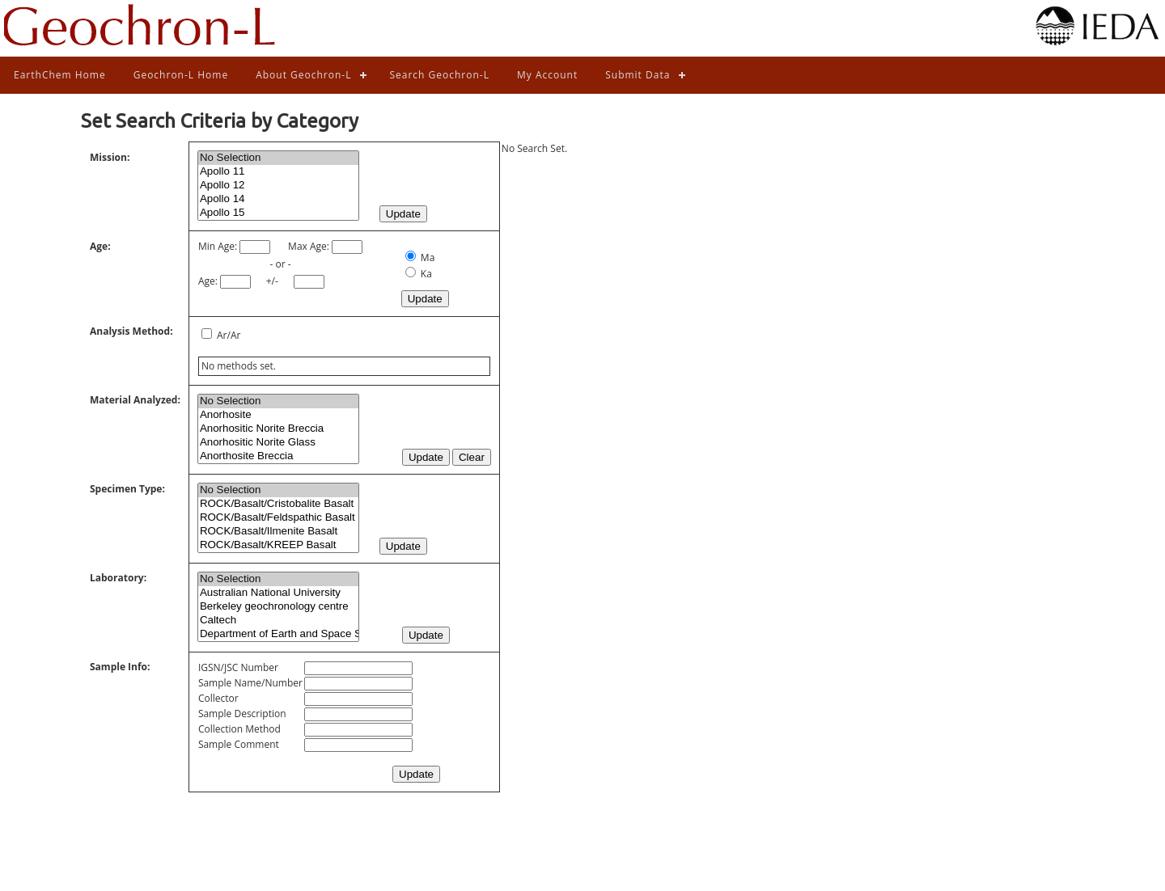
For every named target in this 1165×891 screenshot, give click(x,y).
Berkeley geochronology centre (278, 607)
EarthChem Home (60, 75)
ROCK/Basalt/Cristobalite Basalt (278, 504)
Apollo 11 (278, 172)
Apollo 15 (278, 213)
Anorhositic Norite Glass (278, 443)
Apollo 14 (278, 199)
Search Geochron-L (439, 75)
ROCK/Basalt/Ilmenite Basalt (278, 531)
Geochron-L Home (180, 75)
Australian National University (278, 593)
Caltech (278, 620)
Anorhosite (278, 415)
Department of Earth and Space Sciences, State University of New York (278, 634)
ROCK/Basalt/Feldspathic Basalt (278, 518)
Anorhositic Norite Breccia (278, 429)
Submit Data (637, 75)
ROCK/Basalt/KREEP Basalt (278, 545)
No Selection (278, 158)
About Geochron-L (303, 75)
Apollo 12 (278, 185)
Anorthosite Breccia (278, 456)
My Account (547, 75)
